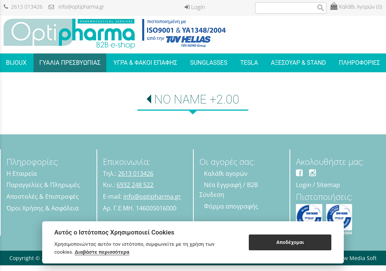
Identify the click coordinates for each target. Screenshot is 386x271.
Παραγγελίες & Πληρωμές (43, 185)
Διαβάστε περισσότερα (102, 252)
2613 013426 (23, 6)
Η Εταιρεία (21, 173)
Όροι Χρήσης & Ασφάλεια (42, 208)
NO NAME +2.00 (196, 99)
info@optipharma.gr (76, 6)
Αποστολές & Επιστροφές (42, 196)
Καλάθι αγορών (226, 173)
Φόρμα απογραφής (231, 206)
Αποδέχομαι (290, 242)
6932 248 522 (134, 185)
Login (195, 7)
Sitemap (328, 185)
